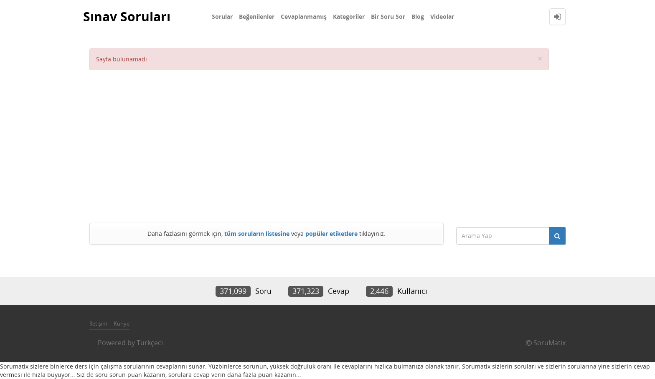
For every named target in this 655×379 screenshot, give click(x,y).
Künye (121, 323)
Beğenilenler (256, 16)
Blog (417, 16)
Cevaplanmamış (304, 16)
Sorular (222, 16)
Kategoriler (349, 16)
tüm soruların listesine (256, 234)
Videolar (442, 16)
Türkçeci (150, 342)
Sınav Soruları (126, 16)
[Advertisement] (327, 151)
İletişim (98, 323)
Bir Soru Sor (388, 16)
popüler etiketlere (331, 234)
